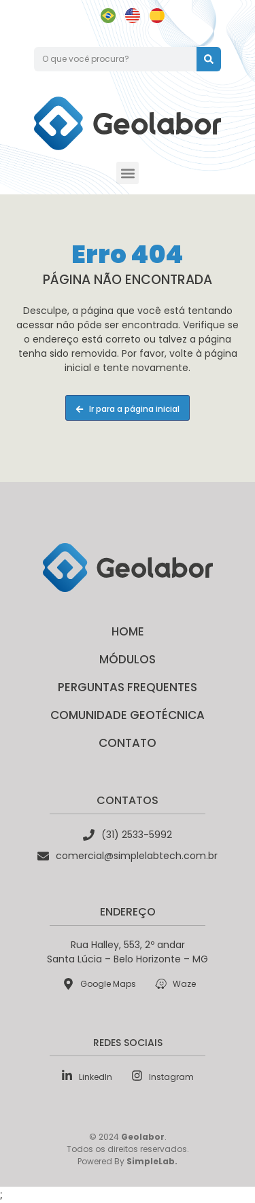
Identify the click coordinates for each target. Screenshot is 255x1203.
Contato (127, 743)
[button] (127, 173)
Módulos (127, 659)
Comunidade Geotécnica (127, 715)
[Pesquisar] (209, 59)
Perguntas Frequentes (127, 687)
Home (128, 631)
